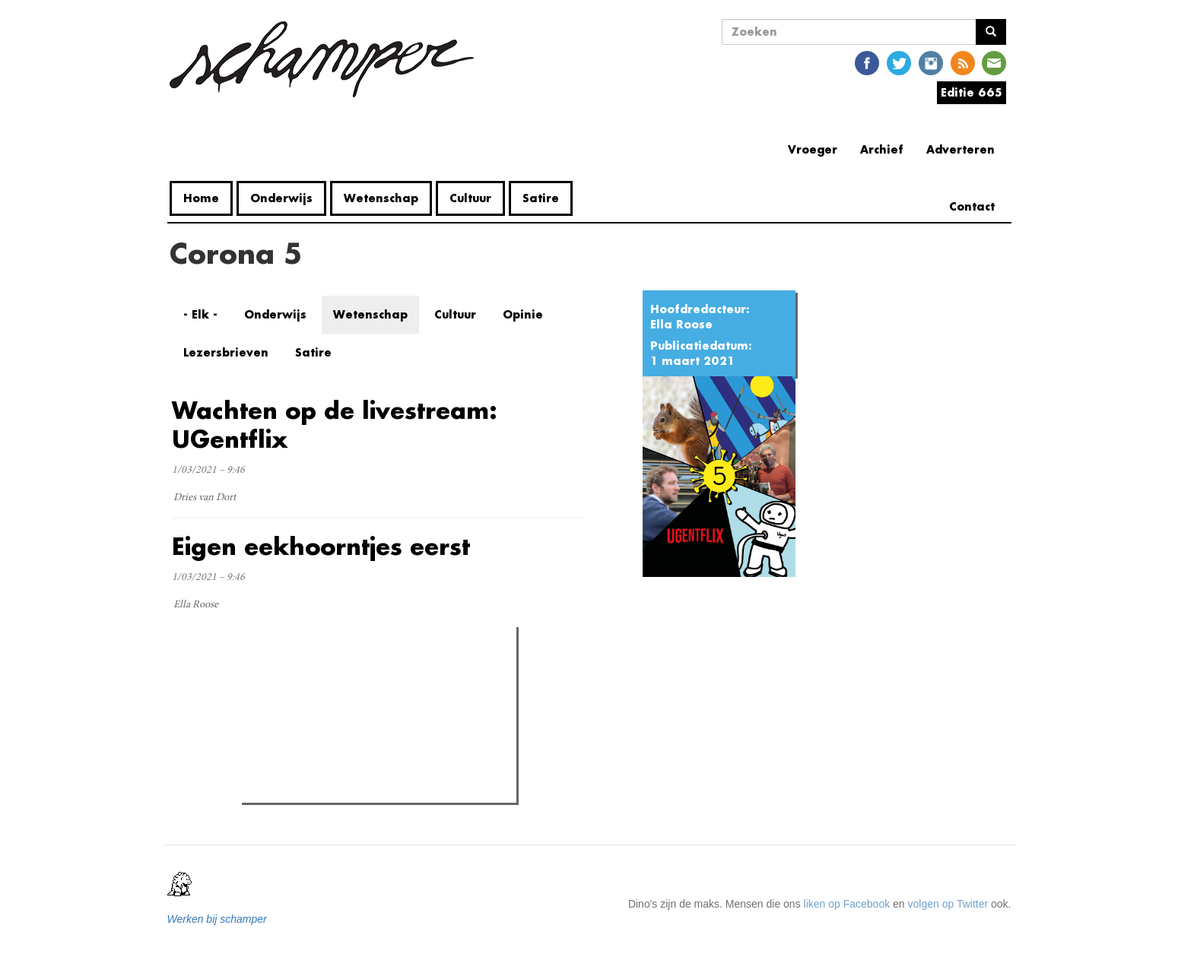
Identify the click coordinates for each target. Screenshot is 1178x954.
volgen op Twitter (948, 904)
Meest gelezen (293, 672)
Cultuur (470, 198)
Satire (540, 198)
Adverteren (960, 149)
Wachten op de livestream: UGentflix (334, 424)
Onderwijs (281, 198)
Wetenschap (381, 198)
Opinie (523, 314)
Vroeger (812, 149)
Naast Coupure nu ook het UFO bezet (360, 703)
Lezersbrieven (225, 352)
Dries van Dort (204, 498)
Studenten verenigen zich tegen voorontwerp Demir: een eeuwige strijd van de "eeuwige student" (377, 737)
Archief (881, 149)
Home (201, 198)
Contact (972, 206)
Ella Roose (681, 324)
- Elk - (200, 314)
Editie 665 (971, 92)
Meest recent (375, 673)
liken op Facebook (847, 904)
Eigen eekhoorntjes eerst (321, 546)
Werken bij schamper (217, 919)
